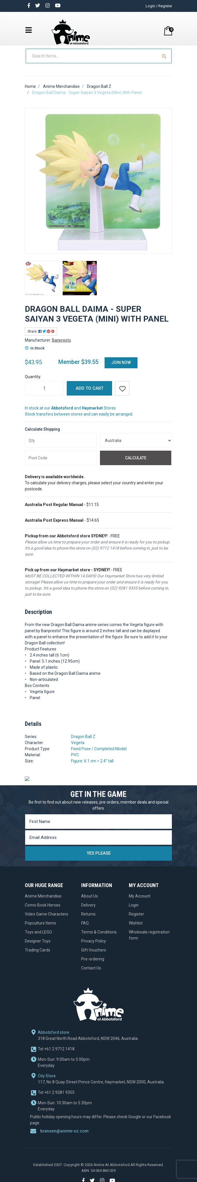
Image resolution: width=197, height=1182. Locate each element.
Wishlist (136, 929)
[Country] (136, 446)
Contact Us (91, 973)
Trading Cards (37, 955)
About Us (89, 902)
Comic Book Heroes (42, 911)
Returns (88, 920)
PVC (75, 760)
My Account (139, 902)
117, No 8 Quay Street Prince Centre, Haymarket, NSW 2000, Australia (101, 1060)
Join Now (121, 368)
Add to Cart (89, 394)
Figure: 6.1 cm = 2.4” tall (92, 766)
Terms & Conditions (99, 938)
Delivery (88, 911)
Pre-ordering (92, 964)
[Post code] (61, 463)
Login (134, 911)
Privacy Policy (93, 946)
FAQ (85, 929)
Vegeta (77, 748)
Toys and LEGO (38, 938)
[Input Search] (92, 62)
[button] (122, 394)
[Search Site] (165, 62)
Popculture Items (40, 929)
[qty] (61, 446)
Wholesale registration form (149, 941)
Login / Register (159, 6)
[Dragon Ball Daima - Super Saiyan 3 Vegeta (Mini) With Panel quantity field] (44, 394)
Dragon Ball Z (83, 742)
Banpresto (61, 346)
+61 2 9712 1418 (56, 1027)
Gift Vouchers (93, 955)
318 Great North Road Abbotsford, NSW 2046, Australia (88, 1017)
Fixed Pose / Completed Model (99, 754)
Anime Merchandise (43, 902)
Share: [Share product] (41, 337)
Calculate (135, 463)
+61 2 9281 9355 (56, 1071)
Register (136, 920)
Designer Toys (38, 946)
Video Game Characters (46, 920)
